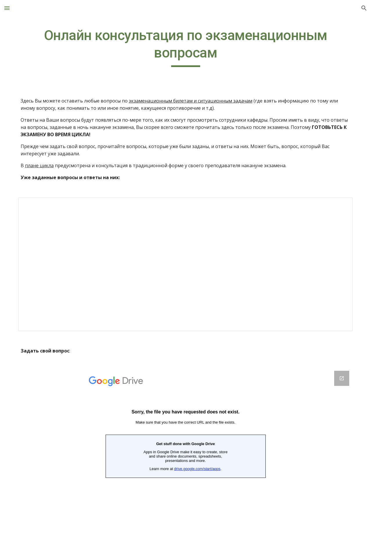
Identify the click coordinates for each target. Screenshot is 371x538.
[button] (7, 8)
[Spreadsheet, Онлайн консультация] (185, 264)
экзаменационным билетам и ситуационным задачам (190, 101)
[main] (185, 46)
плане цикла (39, 165)
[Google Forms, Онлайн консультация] (185, 451)
